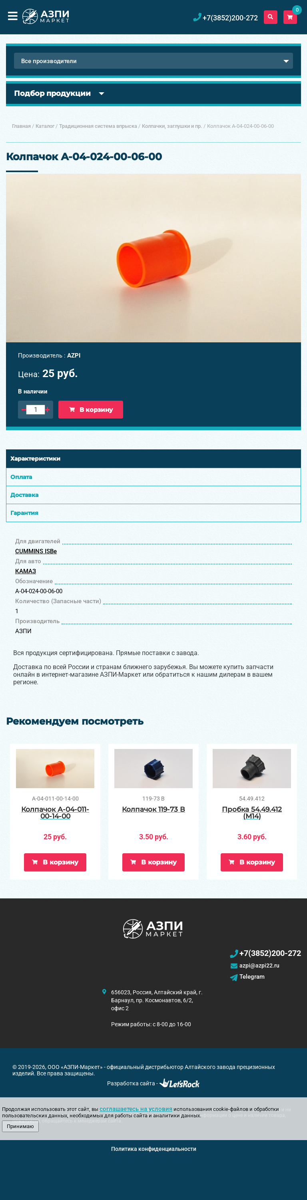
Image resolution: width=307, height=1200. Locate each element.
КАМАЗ (25, 571)
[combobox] (153, 61)
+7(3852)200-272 (270, 953)
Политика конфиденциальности (153, 1149)
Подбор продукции (52, 93)
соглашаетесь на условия (136, 1109)
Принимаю (20, 1126)
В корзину (91, 409)
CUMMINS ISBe (36, 551)
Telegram (252, 976)
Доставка (24, 495)
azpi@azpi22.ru (259, 965)
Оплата (21, 477)
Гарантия (24, 513)
